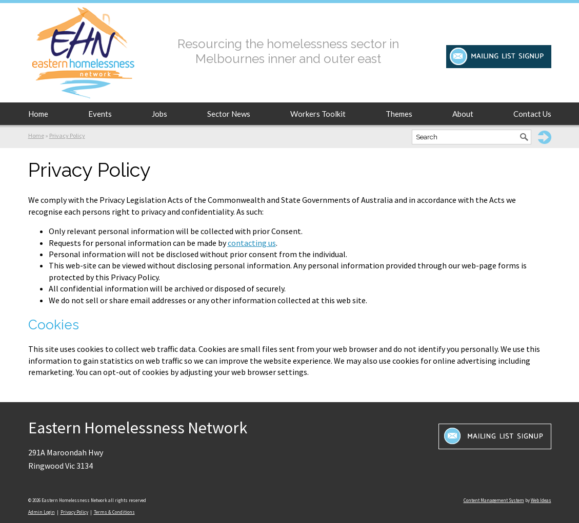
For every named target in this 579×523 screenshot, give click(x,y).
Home (38, 113)
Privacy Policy (67, 135)
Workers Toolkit (318, 113)
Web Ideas (541, 500)
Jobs (159, 113)
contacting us (252, 243)
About (462, 113)
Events (100, 113)
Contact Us (532, 113)
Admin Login (41, 512)
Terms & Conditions (114, 512)
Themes (399, 113)
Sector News (228, 113)
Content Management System (494, 500)
